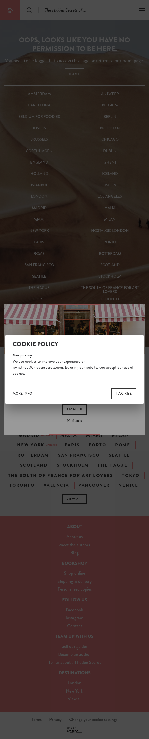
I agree (124, 393)
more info (22, 394)
